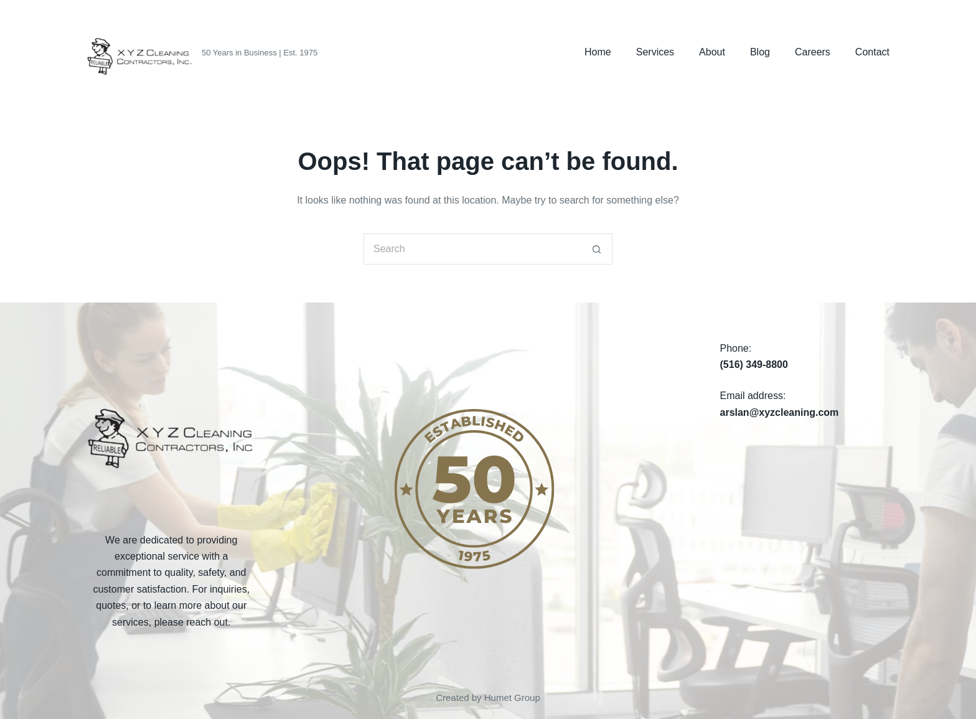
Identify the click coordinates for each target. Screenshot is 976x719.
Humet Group (512, 697)
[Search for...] (472, 249)
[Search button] (596, 249)
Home (597, 52)
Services (655, 52)
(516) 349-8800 (754, 364)
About (712, 52)
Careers (812, 52)
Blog (760, 52)
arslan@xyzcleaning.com (779, 412)
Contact (872, 52)
